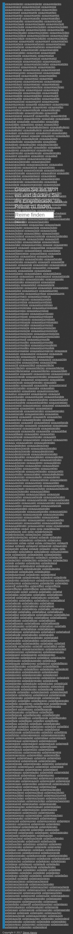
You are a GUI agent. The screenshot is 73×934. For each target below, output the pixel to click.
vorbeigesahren (13, 786)
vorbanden (55, 537)
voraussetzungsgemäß (44, 307)
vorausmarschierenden (17, 161)
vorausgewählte (14, 95)
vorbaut (24, 548)
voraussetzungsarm (16, 296)
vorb (24, 531)
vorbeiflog (38, 720)
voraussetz (11, 270)
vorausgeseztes (31, 69)
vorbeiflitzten (25, 720)
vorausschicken (48, 227)
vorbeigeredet (47, 781)
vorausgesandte (31, 18)
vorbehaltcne (23, 597)
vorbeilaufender (13, 869)
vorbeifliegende (58, 703)
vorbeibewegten (46, 654)
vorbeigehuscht (25, 766)
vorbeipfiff (25, 904)
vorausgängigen (14, 118)
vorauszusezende (32, 514)
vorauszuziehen (36, 525)
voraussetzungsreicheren (19, 333)
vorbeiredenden (13, 921)
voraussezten (12, 356)
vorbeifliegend (41, 703)
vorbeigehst (61, 763)
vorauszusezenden (53, 514)
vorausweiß (25, 416)
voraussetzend (43, 276)
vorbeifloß (23, 723)
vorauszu (10, 442)
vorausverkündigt (58, 399)
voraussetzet (48, 282)
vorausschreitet (35, 239)
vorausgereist (48, 6)
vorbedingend (48, 574)
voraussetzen (26, 276)
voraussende (25, 264)
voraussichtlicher (55, 368)
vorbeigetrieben (33, 815)
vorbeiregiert (29, 924)
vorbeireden (47, 918)
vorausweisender (14, 414)
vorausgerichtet (32, 9)
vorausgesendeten (15, 52)
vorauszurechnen (14, 482)
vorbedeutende (44, 565)
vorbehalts (60, 626)
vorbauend (32, 545)
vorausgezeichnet (15, 101)
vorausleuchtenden (47, 144)
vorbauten (44, 548)
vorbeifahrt (11, 700)
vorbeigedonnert (48, 740)
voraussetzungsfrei (40, 299)
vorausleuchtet (13, 147)
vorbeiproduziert (35, 907)
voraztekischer (13, 531)
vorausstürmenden (15, 388)
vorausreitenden (14, 193)
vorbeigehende (29, 760)
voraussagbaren (14, 198)
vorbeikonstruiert (60, 858)
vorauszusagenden (53, 485)
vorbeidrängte (50, 680)
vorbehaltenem (13, 606)
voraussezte (55, 353)
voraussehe (54, 253)
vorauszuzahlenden (16, 525)
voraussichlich (30, 359)
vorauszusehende (32, 497)
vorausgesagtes (50, 15)
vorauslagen (48, 135)
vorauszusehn (13, 502)
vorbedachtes (60, 560)
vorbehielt (59, 643)
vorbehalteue (39, 611)
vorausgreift (51, 112)
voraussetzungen (48, 290)
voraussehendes (14, 262)
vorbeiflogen (51, 720)
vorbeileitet (39, 872)
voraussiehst (12, 373)
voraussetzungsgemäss (18, 307)
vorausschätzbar (32, 241)
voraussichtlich (27, 365)
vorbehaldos (12, 594)
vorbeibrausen (13, 660)
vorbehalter (44, 608)
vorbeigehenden (47, 760)
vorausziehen (47, 434)
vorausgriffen (42, 115)
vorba (30, 531)
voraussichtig (59, 359)
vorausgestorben (14, 78)
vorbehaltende (13, 603)
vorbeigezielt (12, 821)
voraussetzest (32, 282)
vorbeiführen (37, 729)
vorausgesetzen (14, 58)
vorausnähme (48, 173)
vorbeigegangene (51, 752)
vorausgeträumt (13, 84)
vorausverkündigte (15, 402)
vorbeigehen (54, 758)
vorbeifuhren (37, 726)
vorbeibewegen (33, 652)
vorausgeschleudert (16, 32)
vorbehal (57, 591)
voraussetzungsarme (39, 296)
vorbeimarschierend (37, 881)
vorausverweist (13, 405)
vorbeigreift (11, 832)
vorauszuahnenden (44, 442)
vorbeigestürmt (13, 812)
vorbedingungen (45, 580)
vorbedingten (12, 580)
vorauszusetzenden (39, 508)
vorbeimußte (43, 895)
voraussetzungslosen (41, 313)
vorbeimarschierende (16, 884)
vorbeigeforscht (13, 749)
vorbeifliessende (43, 709)
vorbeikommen (13, 852)
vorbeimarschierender (17, 887)
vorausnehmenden (54, 170)
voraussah (11, 207)
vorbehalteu (24, 611)
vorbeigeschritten (35, 801)
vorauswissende (31, 428)
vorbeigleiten (53, 824)
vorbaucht (62, 543)
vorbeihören (29, 844)
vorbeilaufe (39, 864)
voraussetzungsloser (16, 316)
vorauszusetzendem (16, 508)
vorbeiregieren (13, 924)
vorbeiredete (43, 921)
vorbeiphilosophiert (42, 904)
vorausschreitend (14, 236)
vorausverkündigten (37, 402)
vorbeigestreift (13, 809)
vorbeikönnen (58, 861)
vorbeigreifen (52, 829)
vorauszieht (49, 436)
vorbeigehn (48, 763)
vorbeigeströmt (49, 809)
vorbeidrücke (29, 683)
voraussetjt (53, 267)
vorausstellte (41, 385)
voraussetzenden (34, 279)
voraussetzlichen (14, 287)
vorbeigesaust (31, 786)
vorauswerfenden (31, 419)
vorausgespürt (34, 72)
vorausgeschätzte (15, 38)
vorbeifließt (11, 717)
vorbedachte (55, 557)
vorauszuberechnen (38, 445)
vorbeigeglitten (34, 755)
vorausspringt (55, 376)
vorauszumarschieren (17, 479)
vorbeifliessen (25, 709)
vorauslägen (37, 155)
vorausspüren (12, 379)
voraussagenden (14, 204)
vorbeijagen (54, 844)
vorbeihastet (12, 835)
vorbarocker (11, 543)
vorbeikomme (52, 849)
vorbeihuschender (15, 841)
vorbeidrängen (13, 680)
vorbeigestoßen (52, 806)
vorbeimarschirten (52, 892)
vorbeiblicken (12, 657)
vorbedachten (29, 560)
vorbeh (24, 591)
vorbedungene (13, 583)
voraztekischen (51, 528)
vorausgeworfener (15, 90)
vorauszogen (60, 439)
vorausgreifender (14, 112)
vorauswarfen (62, 405)
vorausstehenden (33, 382)
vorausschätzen (50, 241)
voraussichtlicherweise (17, 371)
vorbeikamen (24, 849)
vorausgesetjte (13, 55)
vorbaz (55, 548)
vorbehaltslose (28, 629)
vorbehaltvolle (12, 634)
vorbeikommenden (15, 855)
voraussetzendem (15, 279)
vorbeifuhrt (50, 726)
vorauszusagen (13, 485)
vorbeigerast (61, 778)
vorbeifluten (35, 723)
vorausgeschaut (53, 21)
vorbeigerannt (46, 778)
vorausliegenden (14, 153)
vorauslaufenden (48, 138)
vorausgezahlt (50, 95)
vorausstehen (56, 379)
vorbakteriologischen (16, 537)
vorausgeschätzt (59, 35)
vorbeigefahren (13, 746)
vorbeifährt (63, 726)
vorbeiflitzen (24, 717)
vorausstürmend (57, 385)
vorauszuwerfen (55, 520)
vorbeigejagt (56, 766)
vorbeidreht (62, 677)
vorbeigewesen (48, 818)
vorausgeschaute (14, 24)
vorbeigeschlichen (54, 792)
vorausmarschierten (37, 164)
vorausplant (50, 181)
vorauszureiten (51, 482)
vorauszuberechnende (17, 448)
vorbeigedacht (30, 740)
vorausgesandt (13, 18)
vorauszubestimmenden (44, 454)
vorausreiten (12, 190)
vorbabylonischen (15, 534)
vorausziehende (14, 436)
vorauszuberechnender (18, 451)
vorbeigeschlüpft (34, 795)
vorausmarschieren (15, 158)
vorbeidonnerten (31, 677)
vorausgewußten (32, 92)
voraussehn (30, 262)
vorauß (25, 528)
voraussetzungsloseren (18, 319)
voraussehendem (14, 259)
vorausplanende (31, 178)
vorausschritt (52, 239)
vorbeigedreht (12, 743)
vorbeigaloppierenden (53, 735)
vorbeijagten (54, 846)
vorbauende (45, 545)
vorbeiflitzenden (57, 717)
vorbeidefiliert (34, 666)
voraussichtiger (48, 362)
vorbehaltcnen (39, 597)
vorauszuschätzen (36, 494)
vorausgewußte (13, 92)
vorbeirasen (11, 910)
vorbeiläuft (11, 878)
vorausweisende (14, 411)
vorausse (47, 244)
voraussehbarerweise (17, 253)
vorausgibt (31, 104)
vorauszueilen (31, 459)
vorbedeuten (12, 565)
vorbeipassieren (14, 898)
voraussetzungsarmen (17, 299)
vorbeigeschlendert (50, 789)
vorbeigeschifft (31, 789)
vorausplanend (13, 178)
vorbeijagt (28, 846)
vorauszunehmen (39, 479)
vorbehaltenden (30, 603)
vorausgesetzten (51, 61)
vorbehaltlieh (12, 617)
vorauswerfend (13, 419)
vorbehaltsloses (31, 631)
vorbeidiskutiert (49, 672)
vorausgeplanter (33, 3)
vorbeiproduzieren (15, 907)
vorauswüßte (43, 431)
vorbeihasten (42, 832)
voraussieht (26, 373)
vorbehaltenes (13, 608)
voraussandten (13, 210)
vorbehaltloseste (50, 623)
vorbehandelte (13, 640)
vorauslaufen (62, 135)
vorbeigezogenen (46, 821)
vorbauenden (59, 545)
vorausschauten (14, 227)
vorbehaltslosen (46, 629)
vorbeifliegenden (14, 706)
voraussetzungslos (15, 310)
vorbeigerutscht (60, 783)
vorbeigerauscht (30, 781)
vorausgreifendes (34, 112)
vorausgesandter (14, 21)
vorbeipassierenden (34, 898)
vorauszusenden (46, 502)
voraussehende (45, 256)
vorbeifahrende (57, 695)
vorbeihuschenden (53, 838)
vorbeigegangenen (15, 755)
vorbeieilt (59, 689)
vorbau (38, 543)
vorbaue (9, 545)
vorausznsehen (13, 439)
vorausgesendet (30, 49)
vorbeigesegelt (13, 803)
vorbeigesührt (29, 812)
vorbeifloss (11, 723)
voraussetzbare (42, 270)
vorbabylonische (43, 531)
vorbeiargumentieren (33, 649)
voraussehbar (37, 247)
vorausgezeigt (33, 101)
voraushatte (23, 121)
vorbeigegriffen (51, 755)
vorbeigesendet (47, 803)
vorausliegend (28, 150)
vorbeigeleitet (61, 772)
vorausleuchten (27, 144)
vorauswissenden (50, 428)
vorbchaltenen (41, 551)
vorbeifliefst (11, 703)
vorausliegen (12, 150)
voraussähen (47, 388)
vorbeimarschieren (15, 881)
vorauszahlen (31, 434)
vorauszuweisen (36, 520)
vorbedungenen (30, 583)
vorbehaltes (57, 608)
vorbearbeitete (35, 554)
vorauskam (11, 133)
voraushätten (12, 124)
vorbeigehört (42, 766)
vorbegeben (61, 583)
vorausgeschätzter (57, 38)
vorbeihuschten (13, 844)
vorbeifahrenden (14, 697)
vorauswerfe (39, 416)
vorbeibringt (43, 663)
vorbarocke (40, 540)
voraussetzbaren (14, 273)
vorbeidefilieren (59, 663)
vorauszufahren (52, 462)
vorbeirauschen (52, 912)
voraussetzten (60, 287)
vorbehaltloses (32, 623)
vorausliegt (11, 155)
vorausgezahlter (51, 98)
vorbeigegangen (32, 752)
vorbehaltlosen (13, 620)
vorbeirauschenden (36, 915)
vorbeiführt (47, 732)
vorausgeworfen (14, 87)
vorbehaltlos (26, 617)
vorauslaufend (13, 138)
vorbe (8, 554)
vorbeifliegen (25, 703)
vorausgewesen (32, 84)
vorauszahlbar (59, 431)
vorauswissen (60, 425)
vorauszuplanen (58, 479)
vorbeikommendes (57, 855)
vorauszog (46, 439)
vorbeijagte (40, 846)
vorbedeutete (26, 571)
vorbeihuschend (14, 838)
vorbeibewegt (12, 654)
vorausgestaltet (51, 72)
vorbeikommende (50, 852)
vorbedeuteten (42, 571)
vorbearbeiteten (52, 554)
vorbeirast (10, 912)
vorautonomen (61, 525)
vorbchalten (11, 551)
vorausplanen (48, 176)
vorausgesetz (29, 55)
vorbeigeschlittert (14, 795)
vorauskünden (59, 133)
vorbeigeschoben (14, 798)
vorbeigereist (63, 781)
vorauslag (35, 135)
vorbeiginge (23, 824)
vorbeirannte (51, 907)
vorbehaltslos (12, 629)
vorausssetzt (42, 379)
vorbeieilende (12, 689)
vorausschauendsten (16, 224)
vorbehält (37, 646)
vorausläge (24, 155)
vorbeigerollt (44, 783)
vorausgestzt (31, 78)
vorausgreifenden (50, 110)
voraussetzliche (45, 284)
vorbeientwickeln (40, 692)
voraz (39, 528)
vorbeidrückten (29, 686)
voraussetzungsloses (43, 319)
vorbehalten (11, 600)
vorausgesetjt (48, 52)
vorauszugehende (15, 471)
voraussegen (60, 244)
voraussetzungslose (37, 310)
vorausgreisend (13, 115)
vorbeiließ (48, 875)
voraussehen (12, 256)
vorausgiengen (60, 104)
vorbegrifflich (37, 586)
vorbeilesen (11, 875)
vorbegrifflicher (31, 588)
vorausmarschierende (39, 158)
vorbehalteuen (55, 611)
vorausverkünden (14, 396)
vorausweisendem (34, 411)
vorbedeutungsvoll (15, 574)
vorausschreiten (50, 233)
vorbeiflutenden (51, 723)
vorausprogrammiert (31, 184)
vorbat (30, 543)
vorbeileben (29, 869)
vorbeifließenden (32, 715)
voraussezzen (28, 356)
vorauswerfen (54, 416)
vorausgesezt (12, 67)
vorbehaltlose (41, 617)
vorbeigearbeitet (24, 738)
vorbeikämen (43, 861)
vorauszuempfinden (51, 459)
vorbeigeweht (31, 818)
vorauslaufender (14, 141)
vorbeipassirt (50, 901)
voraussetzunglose (35, 293)
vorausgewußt (51, 90)
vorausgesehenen (55, 44)
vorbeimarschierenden (41, 884)
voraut (49, 525)
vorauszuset (62, 502)
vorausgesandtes (33, 21)
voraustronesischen (48, 391)
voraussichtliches (40, 371)
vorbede (9, 563)
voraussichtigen (30, 362)
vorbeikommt (28, 858)
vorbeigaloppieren (30, 735)
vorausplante (12, 184)
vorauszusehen (13, 497)
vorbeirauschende (15, 915)
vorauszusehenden (15, 500)
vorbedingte (59, 577)
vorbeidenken (47, 669)
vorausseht (44, 262)
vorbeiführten (12, 735)
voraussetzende (60, 276)
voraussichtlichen (35, 368)
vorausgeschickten (57, 26)
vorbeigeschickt (13, 789)
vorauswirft (27, 422)
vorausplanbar (13, 176)
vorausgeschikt (55, 29)
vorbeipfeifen (12, 904)
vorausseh (23, 247)
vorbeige (10, 738)
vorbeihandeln (26, 832)
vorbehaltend (57, 600)
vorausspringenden (36, 376)
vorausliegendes (52, 153)
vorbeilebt (42, 869)
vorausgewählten (32, 95)
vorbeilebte (54, 869)
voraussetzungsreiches (46, 333)
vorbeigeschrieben (15, 801)
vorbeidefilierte (50, 666)
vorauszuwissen (14, 522)
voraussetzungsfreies (41, 305)
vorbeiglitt (24, 829)
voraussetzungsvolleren (44, 345)
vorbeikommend (31, 852)
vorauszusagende (32, 485)
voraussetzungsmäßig (17, 325)
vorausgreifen (55, 107)
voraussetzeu (12, 284)
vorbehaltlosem (58, 617)
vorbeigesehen (30, 803)
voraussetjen (39, 267)
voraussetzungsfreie (16, 302)
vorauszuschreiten (15, 494)
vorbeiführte (60, 732)
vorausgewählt (50, 92)
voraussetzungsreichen (43, 328)
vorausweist (11, 416)
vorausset (26, 267)
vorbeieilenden (29, 689)
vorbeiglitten (37, 829)
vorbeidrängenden (32, 680)
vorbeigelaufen (31, 772)
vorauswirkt (31, 425)
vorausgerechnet (31, 6)
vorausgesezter (13, 69)
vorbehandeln (46, 634)
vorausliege (54, 147)
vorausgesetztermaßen (36, 64)
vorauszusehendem (54, 497)
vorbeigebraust (13, 740)
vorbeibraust (49, 660)
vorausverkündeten (15, 399)
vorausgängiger (32, 118)
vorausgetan (46, 78)
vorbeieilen (44, 686)
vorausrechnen (13, 187)
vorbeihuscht (33, 841)
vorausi (39, 124)
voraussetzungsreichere (44, 330)
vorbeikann (38, 849)
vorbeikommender (36, 855)
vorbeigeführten (13, 752)
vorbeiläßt (22, 878)
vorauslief (27, 147)
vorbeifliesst (31, 712)
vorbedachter (44, 560)
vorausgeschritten (59, 32)
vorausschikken (32, 233)
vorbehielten (25, 646)
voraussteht (49, 382)
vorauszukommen (15, 477)
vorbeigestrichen (30, 809)
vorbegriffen (22, 586)
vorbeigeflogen (30, 746)
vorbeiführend (52, 729)
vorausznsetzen (31, 439)
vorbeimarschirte (32, 892)
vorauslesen (12, 144)
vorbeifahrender (32, 697)
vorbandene (11, 540)
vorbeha (33, 591)
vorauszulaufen (33, 477)
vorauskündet (12, 135)
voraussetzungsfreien (40, 302)
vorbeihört (42, 844)
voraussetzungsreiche (17, 328)
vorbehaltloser (30, 620)
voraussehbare (54, 247)
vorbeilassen (25, 864)
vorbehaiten (45, 591)
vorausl (25, 135)
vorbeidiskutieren (31, 672)
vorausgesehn (53, 47)
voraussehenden (34, 259)
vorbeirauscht (55, 915)
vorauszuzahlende (52, 522)
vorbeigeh (10, 758)
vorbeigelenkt (12, 775)
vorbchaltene (26, 551)
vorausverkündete (54, 396)
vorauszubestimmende (17, 454)
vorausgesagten (14, 15)
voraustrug (11, 393)
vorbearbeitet (19, 554)
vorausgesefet (26, 41)
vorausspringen (41, 373)
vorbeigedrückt (46, 743)
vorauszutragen (50, 517)
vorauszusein (28, 502)
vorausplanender (14, 181)
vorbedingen (33, 574)
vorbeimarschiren (36, 889)
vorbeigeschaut (47, 786)
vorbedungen (62, 580)
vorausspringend (60, 373)
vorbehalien (25, 594)
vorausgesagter (32, 15)
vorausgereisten (14, 9)
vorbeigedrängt (29, 743)
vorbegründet (12, 591)
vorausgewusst (34, 90)
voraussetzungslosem (17, 313)
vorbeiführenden (31, 732)
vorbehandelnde (14, 637)
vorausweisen (27, 408)
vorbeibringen (28, 663)
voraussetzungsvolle (38, 339)
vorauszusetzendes (37, 511)
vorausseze (60, 350)
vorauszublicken (35, 457)
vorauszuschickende (57, 488)
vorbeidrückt (60, 683)
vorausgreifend (13, 110)
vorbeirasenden (44, 910)
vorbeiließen (61, 875)
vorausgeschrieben (38, 32)
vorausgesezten (46, 67)
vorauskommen (26, 133)
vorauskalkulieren (59, 127)
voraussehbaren (33, 250)
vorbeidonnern (13, 674)
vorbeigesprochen (15, 806)
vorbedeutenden (14, 568)
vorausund (54, 393)
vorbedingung (27, 580)
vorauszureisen (33, 482)
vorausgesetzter (14, 64)
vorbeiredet (29, 921)
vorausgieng (44, 104)
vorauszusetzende (51, 505)
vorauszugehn (55, 471)
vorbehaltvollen (29, 634)
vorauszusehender (37, 500)
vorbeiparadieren (59, 895)
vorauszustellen (32, 517)
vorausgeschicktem (35, 26)
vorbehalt (10, 597)
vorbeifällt (10, 729)
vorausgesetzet (31, 58)
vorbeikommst (13, 858)
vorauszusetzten (58, 511)
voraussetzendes (14, 282)
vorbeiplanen (60, 904)
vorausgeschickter (15, 29)
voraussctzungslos (31, 244)
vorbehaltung (48, 631)
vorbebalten (11, 557)
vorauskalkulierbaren (37, 127)
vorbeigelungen (45, 775)
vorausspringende (15, 376)
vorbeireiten (25, 927)
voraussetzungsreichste (18, 336)
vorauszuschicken (35, 488)
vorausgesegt (42, 41)
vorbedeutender (32, 568)
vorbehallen (39, 594)
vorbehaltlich (12, 614)
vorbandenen (26, 540)
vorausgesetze (46, 55)
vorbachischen (33, 534)
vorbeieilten (23, 692)
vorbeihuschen (44, 835)
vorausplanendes (33, 181)
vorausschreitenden (57, 236)
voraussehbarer (51, 250)
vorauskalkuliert (13, 130)
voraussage (11, 201)
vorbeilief (24, 875)
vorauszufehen (33, 465)
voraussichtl (11, 365)
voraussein (11, 264)
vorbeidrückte (12, 686)
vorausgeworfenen (53, 87)
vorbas (22, 543)
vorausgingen (39, 107)
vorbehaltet (11, 611)
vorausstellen (12, 385)
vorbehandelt (51, 637)
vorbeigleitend (13, 826)
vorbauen (20, 545)
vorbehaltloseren (14, 623)
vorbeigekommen (14, 769)
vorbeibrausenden (32, 660)
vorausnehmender (15, 173)
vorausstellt (26, 385)
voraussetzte (45, 287)
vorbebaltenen (27, 557)
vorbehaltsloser (13, 631)
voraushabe (48, 118)
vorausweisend (44, 408)
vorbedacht (41, 557)
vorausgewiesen (50, 84)
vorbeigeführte (46, 749)
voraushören (27, 124)
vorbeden (20, 563)
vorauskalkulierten (53, 130)
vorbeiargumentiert (55, 649)
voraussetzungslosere (41, 316)
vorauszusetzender (15, 511)
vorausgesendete (48, 49)
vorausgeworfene (33, 87)
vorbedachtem (13, 560)
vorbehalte (53, 597)
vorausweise (12, 408)
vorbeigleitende (29, 826)
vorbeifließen (46, 712)
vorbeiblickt (43, 657)
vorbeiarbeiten (13, 649)
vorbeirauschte (13, 918)
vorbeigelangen (33, 769)
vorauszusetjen (13, 505)
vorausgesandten (50, 18)
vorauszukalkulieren (52, 474)
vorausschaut (36, 224)
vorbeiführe (22, 729)
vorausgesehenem (34, 44)
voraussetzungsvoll (15, 339)
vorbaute (34, 548)
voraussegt (11, 247)
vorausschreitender (15, 239)
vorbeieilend (57, 686)
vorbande (43, 537)
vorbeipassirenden (32, 901)
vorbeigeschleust (34, 792)
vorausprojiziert (51, 184)
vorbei (61, 646)
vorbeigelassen (13, 772)
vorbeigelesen (28, 775)
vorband (33, 537)
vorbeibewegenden (53, 652)
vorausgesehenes (35, 47)
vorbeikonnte (43, 858)
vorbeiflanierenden (58, 700)
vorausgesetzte (13, 61)
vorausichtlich (51, 124)
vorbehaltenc (26, 600)
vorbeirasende (27, 910)
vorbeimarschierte (59, 887)
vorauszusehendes (58, 500)
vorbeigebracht (57, 738)
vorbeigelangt (50, 769)
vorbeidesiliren (13, 672)
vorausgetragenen (33, 81)
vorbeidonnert (50, 674)
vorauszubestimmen (42, 451)
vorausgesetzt (49, 58)
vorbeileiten (25, 872)
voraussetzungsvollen (17, 342)
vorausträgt (24, 393)
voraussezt (42, 353)
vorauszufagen (34, 462)
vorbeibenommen (14, 652)
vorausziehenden (32, 436)
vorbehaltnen (46, 626)
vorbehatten (46, 643)
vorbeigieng (63, 821)
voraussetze (12, 276)
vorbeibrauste (12, 663)
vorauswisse (45, 425)
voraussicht (45, 359)
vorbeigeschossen (35, 798)
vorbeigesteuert (34, 806)
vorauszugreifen (14, 474)
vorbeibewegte (29, 654)
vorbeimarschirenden (58, 889)
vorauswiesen (12, 422)
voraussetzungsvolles (17, 348)
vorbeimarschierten (15, 889)
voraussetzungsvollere (17, 345)
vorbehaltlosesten (15, 626)
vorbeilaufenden (47, 867)
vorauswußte (28, 431)
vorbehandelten (48, 640)
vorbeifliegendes (52, 706)
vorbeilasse (11, 864)
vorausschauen (13, 216)
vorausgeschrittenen (38, 35)
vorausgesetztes (59, 64)
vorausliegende (44, 150)
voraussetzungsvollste (42, 348)
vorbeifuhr (23, 726)
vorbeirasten (37, 912)
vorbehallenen (54, 594)
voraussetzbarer (33, 273)
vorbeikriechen (13, 861)
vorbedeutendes (51, 568)
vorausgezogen (50, 101)
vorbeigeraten (12, 781)
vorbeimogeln (12, 895)
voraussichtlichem (15, 368)
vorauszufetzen (50, 465)
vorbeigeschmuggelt (55, 795)
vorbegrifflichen (13, 588)
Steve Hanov (30, 932)
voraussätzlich (13, 391)
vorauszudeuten (14, 459)
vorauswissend (13, 428)
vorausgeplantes (52, 3)
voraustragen (29, 391)
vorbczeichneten (59, 551)
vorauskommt (43, 133)
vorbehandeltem (30, 640)
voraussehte (57, 262)
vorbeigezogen (28, 821)
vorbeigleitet (12, 829)
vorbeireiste (11, 927)
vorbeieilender (45, 689)
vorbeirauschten (31, 918)
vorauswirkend (42, 422)
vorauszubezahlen (15, 457)
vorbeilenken (53, 872)
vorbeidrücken (45, 683)
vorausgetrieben (53, 81)
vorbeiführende (13, 732)
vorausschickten (14, 233)
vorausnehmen (46, 167)
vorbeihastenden (59, 832)
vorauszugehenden (36, 471)
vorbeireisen (43, 924)
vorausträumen (39, 393)
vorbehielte (11, 646)
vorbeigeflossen (48, 746)
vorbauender (12, 548)
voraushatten (37, 121)
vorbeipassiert (54, 898)
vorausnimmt (33, 173)
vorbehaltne (31, 626)
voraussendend (57, 264)
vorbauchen (49, 543)
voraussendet (12, 267)
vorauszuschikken (40, 491)
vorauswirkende (59, 422)
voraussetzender (54, 279)
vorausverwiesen (31, 405)
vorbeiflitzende (40, 717)
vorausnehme (29, 167)
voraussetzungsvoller (41, 342)
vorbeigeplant (30, 778)
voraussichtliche (45, 365)
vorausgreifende (31, 110)
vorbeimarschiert (39, 887)
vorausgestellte (29, 75)
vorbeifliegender (33, 706)
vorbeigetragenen (15, 815)
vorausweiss (51, 414)
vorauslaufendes (33, 141)
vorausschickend (14, 230)
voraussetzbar (26, 270)
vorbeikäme (28, 861)
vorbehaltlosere (47, 620)
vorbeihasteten (27, 835)
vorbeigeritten (29, 783)
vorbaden (47, 534)
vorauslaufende (30, 138)
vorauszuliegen (51, 477)
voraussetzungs (55, 293)
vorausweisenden (54, 411)
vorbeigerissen (13, 783)
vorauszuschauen (15, 488)
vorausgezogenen (15, 104)
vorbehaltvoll (63, 631)
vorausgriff (28, 115)
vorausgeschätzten (35, 38)
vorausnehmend (14, 170)
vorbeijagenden (13, 846)
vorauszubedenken (15, 445)
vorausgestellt (12, 75)
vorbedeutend (27, 565)
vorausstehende (14, 382)
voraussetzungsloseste (17, 322)
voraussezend (28, 353)
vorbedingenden (31, 577)
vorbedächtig (47, 583)
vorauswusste (12, 431)
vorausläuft (51, 155)
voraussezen (12, 353)
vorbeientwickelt (59, 692)
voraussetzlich (29, 284)
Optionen (20, 221)
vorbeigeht (11, 766)
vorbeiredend (62, 918)
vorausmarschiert (40, 161)
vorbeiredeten (58, 921)
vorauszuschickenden (17, 491)
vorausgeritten (49, 9)
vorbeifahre (11, 695)
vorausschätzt (12, 244)
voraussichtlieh (59, 371)
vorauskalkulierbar (15, 127)
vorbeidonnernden (32, 674)
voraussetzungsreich (41, 325)
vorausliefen (40, 147)
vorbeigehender (13, 763)
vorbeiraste (23, 912)
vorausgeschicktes (36, 29)
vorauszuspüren (14, 517)
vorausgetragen (13, 81)
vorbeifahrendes (51, 697)
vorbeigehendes (32, 763)
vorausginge (25, 107)
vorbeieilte (10, 692)
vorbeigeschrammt (56, 798)
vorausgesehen (59, 41)
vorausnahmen (13, 167)
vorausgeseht (12, 49)
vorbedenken (33, 563)
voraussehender (53, 259)
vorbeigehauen (25, 758)
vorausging (11, 107)
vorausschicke (31, 227)
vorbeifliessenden (15, 712)
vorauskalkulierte (32, 130)
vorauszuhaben (32, 474)
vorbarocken (54, 540)
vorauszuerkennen (15, 462)
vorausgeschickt (55, 24)
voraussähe (32, 388)
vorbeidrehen (48, 677)
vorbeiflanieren (39, 700)
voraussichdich (13, 359)
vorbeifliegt (11, 709)
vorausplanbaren (31, 176)
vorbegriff (10, 586)
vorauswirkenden (14, 425)
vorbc (62, 548)
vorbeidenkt (61, 669)
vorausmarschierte (15, 164)
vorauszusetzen (31, 505)
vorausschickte (48, 230)
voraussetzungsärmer (42, 350)
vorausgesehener (14, 47)
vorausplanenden (50, 178)
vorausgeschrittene (15, 35)
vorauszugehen (49, 468)
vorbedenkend (49, 563)
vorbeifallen (24, 700)
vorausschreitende (35, 236)
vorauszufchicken (14, 465)
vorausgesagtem (47, 12)
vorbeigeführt (30, 749)
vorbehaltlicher (61, 614)
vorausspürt (27, 379)
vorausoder (63, 173)
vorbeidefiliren (31, 669)
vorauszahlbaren (14, 434)
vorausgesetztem (32, 61)
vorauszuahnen (24, 442)
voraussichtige (13, 362)
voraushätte (52, 121)
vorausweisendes (34, 414)
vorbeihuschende (32, 838)
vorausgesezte (29, 67)
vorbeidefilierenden (15, 666)
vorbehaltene (47, 603)
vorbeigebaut (41, 738)
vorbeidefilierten (14, 669)
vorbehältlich (50, 646)
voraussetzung (30, 290)
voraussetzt (30, 287)
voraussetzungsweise (17, 350)
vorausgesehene (14, 44)
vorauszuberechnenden (43, 448)
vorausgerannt (13, 6)
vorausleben (49, 141)
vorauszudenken (54, 457)
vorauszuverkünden (16, 520)
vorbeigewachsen (53, 815)
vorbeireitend (39, 927)
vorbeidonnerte (13, 677)
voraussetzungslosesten (44, 322)
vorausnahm (56, 164)
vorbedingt (47, 577)
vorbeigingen (38, 824)
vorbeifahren (25, 695)
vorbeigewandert (14, 818)
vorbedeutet (11, 571)
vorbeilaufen (53, 864)
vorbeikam (11, 849)
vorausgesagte (29, 12)
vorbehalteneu (29, 608)
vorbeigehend (12, 760)
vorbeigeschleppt (14, 792)
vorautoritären (12, 528)
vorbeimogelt (28, 895)
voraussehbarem (14, 250)
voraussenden (41, 264)
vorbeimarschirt (13, 892)
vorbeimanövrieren (39, 878)
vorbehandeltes (31, 643)
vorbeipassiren (13, 901)
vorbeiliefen (35, 875)
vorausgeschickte (14, 26)
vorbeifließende (13, 715)
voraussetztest (13, 290)
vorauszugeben (31, 468)
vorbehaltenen (30, 606)
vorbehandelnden (33, 637)
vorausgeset (33, 52)
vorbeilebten (12, 872)
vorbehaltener (46, 606)
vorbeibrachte (57, 657)
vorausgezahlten (32, 98)
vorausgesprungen (15, 72)
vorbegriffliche (52, 586)
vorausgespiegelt (50, 69)
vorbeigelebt (46, 772)
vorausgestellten (48, 75)
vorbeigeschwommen (58, 801)
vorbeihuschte (48, 841)
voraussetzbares (52, 273)
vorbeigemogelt (13, 778)
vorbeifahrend (40, 695)
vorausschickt (32, 230)
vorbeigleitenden (48, 826)
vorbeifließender (51, 715)
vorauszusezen (13, 514)
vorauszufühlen (13, 468)
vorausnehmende (33, 170)
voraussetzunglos (15, 293)
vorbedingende (13, 577)
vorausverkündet (34, 396)
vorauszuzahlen (32, 522)
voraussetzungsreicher (17, 330)
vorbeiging (11, 824)
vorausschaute (52, 224)
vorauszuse (53, 494)
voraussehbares (38, 253)
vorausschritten (13, 241)
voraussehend (28, 256)
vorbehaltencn (42, 600)
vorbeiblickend (28, 657)
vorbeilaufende (29, 867)
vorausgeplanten (14, 3)
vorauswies (48, 419)
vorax (33, 528)
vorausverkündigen (37, 399)
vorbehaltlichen (44, 614)
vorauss (9, 196)
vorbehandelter (13, 643)
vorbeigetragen (46, 812)
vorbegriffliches (48, 588)
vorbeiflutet (11, 726)
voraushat (10, 121)
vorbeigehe (40, 758)
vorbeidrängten (13, 683)
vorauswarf (48, 405)
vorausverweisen (58, 402)
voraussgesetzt (45, 356)
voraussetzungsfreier (16, 305)
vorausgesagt (12, 12)
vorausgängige (58, 115)
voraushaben (62, 118)
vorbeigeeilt (62, 743)
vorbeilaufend (12, 867)
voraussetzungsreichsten (46, 336)
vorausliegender (33, 153)
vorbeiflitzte (11, 720)
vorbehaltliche (27, 614)
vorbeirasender (61, 910)
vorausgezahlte (13, 98)
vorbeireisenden (59, 924)
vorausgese (11, 41)
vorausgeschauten (35, 24)
